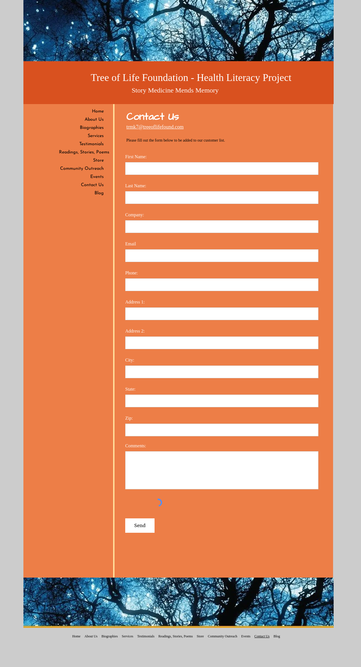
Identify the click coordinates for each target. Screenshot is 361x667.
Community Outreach (82, 168)
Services (96, 136)
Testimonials (91, 144)
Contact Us (92, 185)
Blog (99, 193)
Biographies (92, 128)
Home (98, 111)
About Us (94, 119)
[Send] (140, 525)
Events (97, 177)
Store (98, 160)
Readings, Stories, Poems (84, 152)
